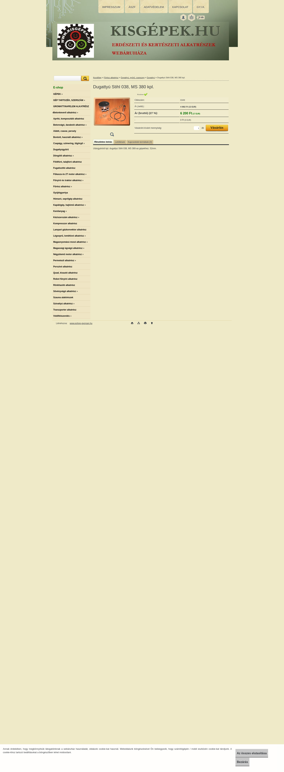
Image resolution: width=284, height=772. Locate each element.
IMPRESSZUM (111, 7)
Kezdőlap (97, 77)
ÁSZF (132, 7)
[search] (84, 78)
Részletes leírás (103, 141)
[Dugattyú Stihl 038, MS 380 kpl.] (112, 116)
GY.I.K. (201, 7)
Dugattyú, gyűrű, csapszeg (132, 77)
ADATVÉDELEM (154, 7)
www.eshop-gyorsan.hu (81, 323)
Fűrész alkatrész (111, 77)
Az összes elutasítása (245, 753)
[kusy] (196, 128)
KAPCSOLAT (180, 7)
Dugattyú (151, 77)
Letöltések (120, 142)
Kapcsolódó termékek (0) (140, 142)
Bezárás (235, 761)
